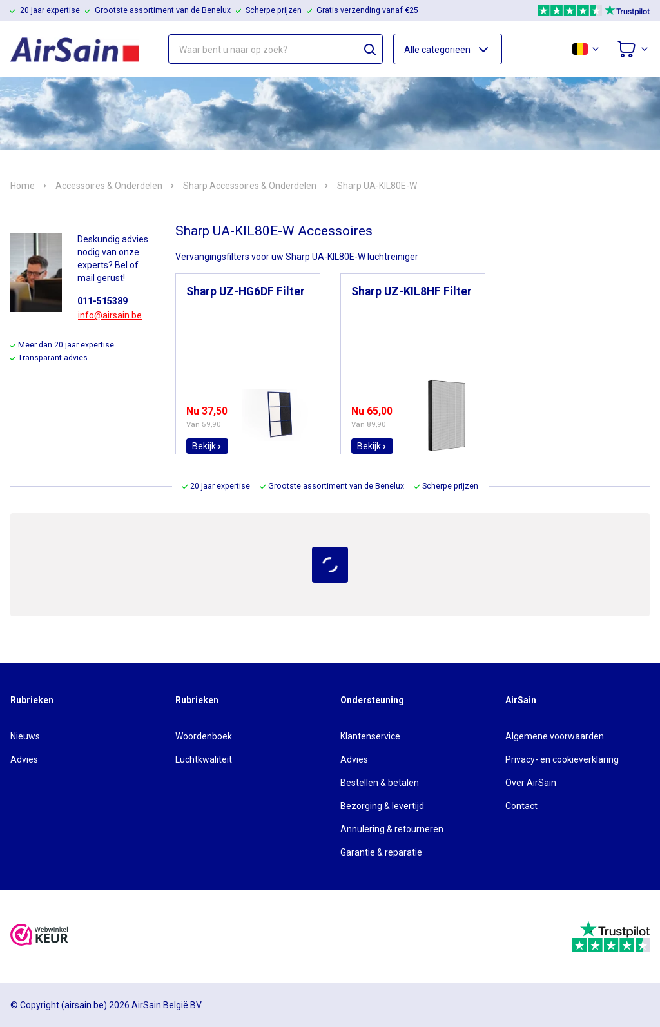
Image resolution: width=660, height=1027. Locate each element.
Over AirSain (530, 783)
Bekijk (207, 446)
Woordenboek (203, 736)
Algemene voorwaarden (554, 736)
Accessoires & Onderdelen (108, 186)
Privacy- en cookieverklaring (562, 759)
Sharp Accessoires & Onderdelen (249, 186)
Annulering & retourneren (391, 829)
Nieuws (25, 736)
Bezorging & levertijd (382, 806)
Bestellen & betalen (379, 783)
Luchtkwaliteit (203, 759)
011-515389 (102, 301)
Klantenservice (370, 736)
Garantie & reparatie (381, 852)
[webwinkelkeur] (39, 936)
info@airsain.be (110, 315)
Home (22, 186)
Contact (521, 806)
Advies (24, 759)
